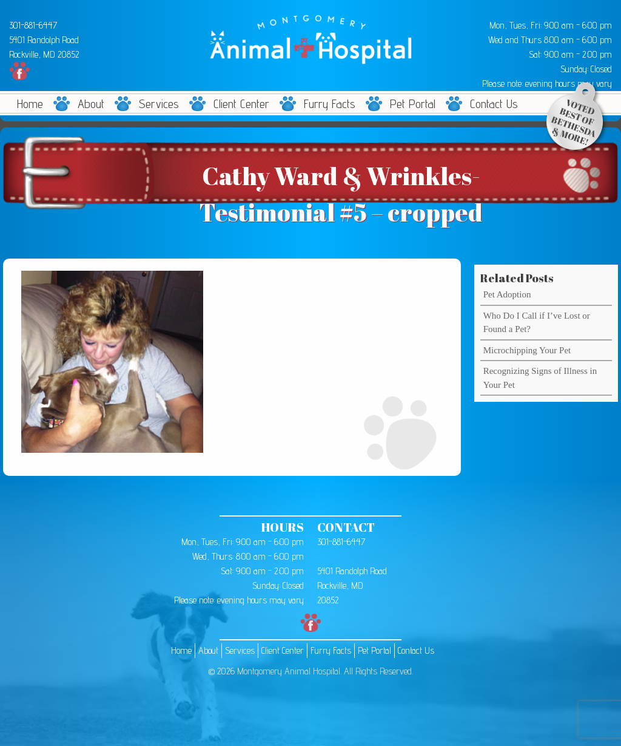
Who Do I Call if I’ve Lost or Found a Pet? (536, 322)
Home (30, 104)
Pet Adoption (507, 294)
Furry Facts (329, 104)
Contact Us (494, 104)
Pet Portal (412, 104)
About (91, 104)
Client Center (241, 104)
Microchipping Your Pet (527, 350)
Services (159, 104)
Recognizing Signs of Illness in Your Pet (540, 378)
